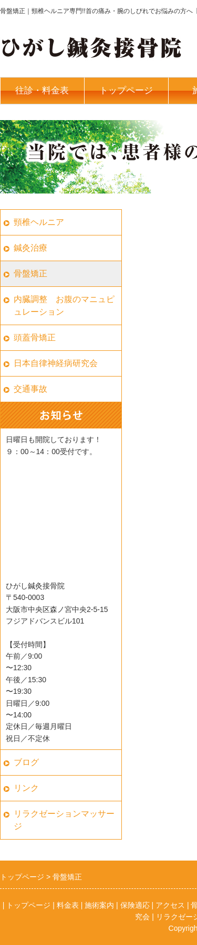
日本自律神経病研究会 (56, 363)
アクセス (170, 905)
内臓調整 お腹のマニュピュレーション (64, 305)
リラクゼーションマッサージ (64, 820)
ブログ (26, 762)
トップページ (126, 90)
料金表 (68, 905)
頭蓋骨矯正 (35, 337)
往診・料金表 (42, 90)
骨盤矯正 (30, 273)
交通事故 (30, 388)
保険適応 (135, 905)
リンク (26, 787)
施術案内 (99, 905)
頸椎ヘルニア (39, 222)
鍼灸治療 (30, 247)
